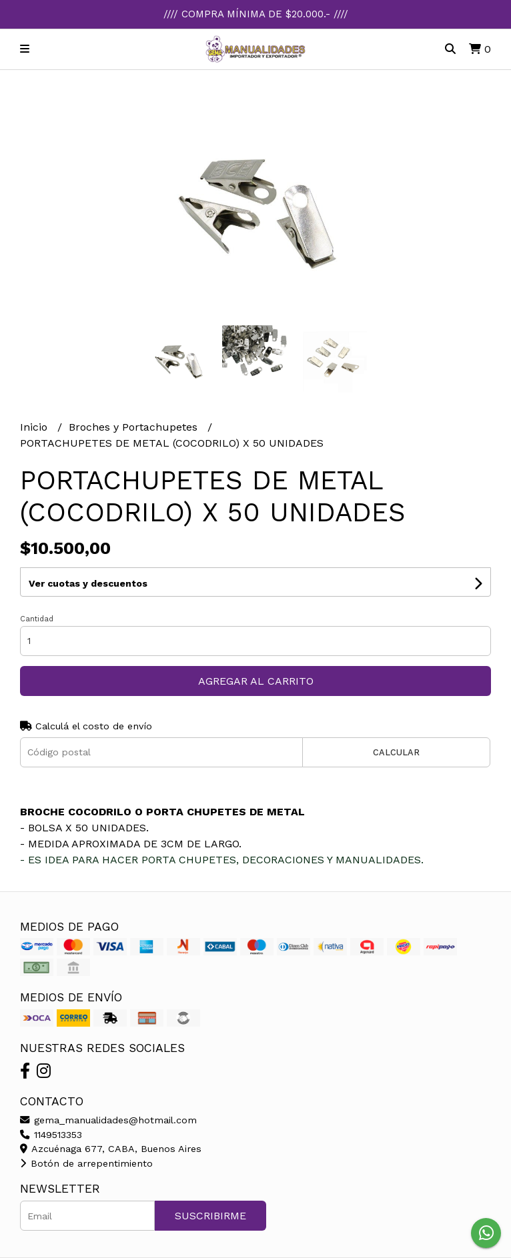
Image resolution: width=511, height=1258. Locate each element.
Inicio (35, 427)
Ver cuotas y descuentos (88, 583)
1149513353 (51, 1134)
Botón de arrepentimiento (86, 1163)
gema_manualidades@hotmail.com (108, 1120)
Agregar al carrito (256, 681)
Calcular (396, 752)
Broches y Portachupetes (135, 427)
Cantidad (36, 619)
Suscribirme (210, 1215)
